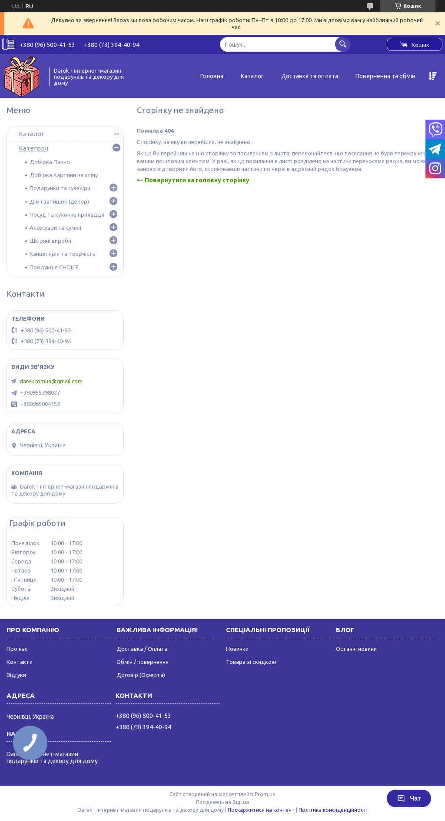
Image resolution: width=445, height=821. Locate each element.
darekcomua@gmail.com (51, 381)
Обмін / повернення (142, 662)
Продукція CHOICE (54, 267)
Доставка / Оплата (142, 649)
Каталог (252, 76)
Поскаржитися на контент (261, 810)
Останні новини (356, 649)
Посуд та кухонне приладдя (67, 214)
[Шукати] (342, 44)
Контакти (20, 662)
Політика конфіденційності (333, 810)
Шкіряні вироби (50, 241)
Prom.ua (265, 794)
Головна (211, 76)
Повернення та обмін (385, 76)
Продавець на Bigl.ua (222, 802)
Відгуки (16, 675)
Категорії (33, 148)
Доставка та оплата (309, 76)
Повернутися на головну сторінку (197, 180)
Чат (409, 798)
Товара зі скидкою (251, 662)
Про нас (17, 649)
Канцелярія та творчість (63, 254)
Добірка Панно (50, 162)
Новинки (237, 649)
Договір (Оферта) (140, 675)
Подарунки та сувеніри (60, 188)
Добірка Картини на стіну (64, 175)
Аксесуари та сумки (55, 228)
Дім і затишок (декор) (59, 201)
